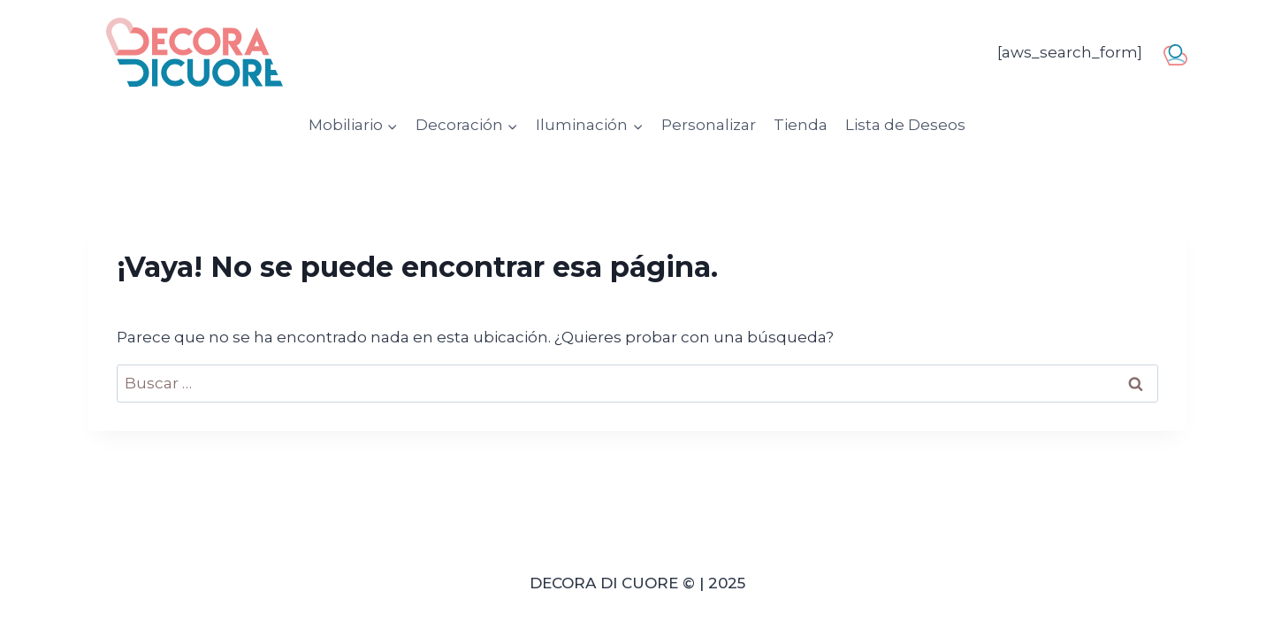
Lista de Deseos (905, 125)
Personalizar (708, 125)
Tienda (801, 125)
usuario (1180, 51)
